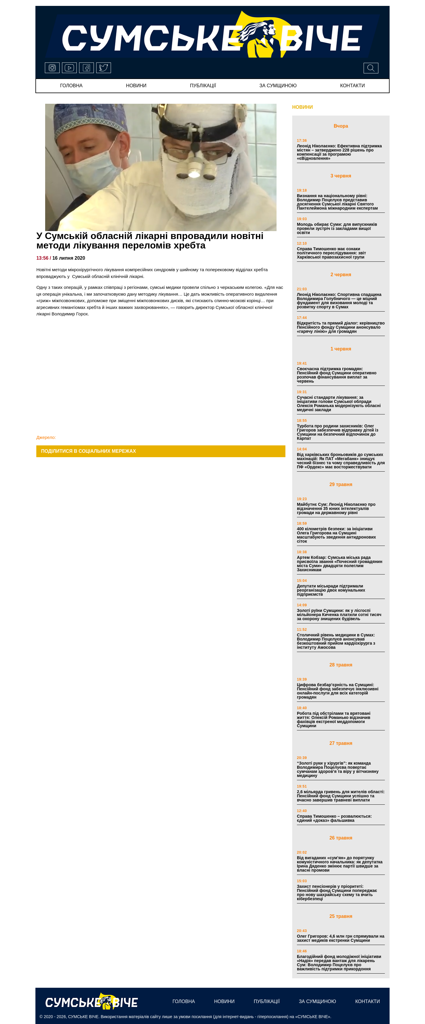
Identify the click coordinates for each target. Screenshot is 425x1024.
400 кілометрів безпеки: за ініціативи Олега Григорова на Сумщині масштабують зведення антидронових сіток (336, 535)
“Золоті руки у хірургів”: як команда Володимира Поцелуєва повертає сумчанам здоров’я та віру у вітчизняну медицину (338, 769)
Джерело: (46, 437)
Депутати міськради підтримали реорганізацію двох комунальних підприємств (331, 590)
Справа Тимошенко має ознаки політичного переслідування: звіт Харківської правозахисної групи (331, 252)
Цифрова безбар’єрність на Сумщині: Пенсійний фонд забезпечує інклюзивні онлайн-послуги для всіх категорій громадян (337, 690)
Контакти (352, 85)
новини (136, 85)
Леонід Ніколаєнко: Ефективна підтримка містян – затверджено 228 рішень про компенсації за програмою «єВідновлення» (339, 152)
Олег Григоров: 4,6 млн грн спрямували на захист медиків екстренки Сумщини (340, 938)
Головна (71, 85)
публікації (203, 85)
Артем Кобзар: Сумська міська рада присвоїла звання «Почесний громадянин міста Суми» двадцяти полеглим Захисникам (339, 563)
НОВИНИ (302, 107)
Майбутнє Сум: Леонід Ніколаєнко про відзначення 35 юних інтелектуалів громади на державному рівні (336, 508)
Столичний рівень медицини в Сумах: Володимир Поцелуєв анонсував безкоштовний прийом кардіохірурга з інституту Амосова (336, 641)
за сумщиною (278, 85)
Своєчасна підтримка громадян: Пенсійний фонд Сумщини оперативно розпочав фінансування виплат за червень (337, 374)
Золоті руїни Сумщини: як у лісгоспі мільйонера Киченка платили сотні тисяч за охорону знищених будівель (339, 614)
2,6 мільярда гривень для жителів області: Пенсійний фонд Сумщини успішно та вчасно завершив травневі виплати (341, 795)
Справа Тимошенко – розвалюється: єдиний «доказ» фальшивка (334, 818)
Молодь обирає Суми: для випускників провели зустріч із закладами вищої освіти (337, 228)
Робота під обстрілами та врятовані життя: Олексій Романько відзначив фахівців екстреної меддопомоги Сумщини (333, 719)
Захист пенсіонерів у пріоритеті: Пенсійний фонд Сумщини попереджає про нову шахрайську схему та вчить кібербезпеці (337, 892)
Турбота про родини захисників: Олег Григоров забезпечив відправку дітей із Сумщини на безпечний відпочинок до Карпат (337, 432)
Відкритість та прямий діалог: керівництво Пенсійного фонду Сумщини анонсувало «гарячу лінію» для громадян (341, 327)
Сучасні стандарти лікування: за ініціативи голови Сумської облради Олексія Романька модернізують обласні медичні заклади (339, 403)
